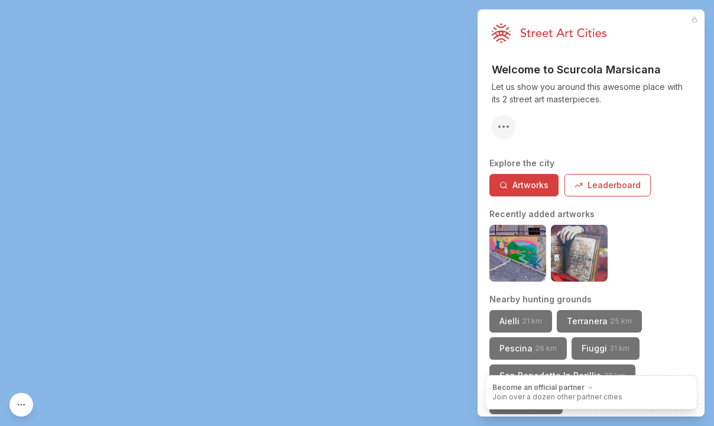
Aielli (520, 321)
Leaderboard (608, 185)
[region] (357, 213)
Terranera (599, 321)
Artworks (524, 185)
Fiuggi (605, 348)
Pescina (528, 348)
